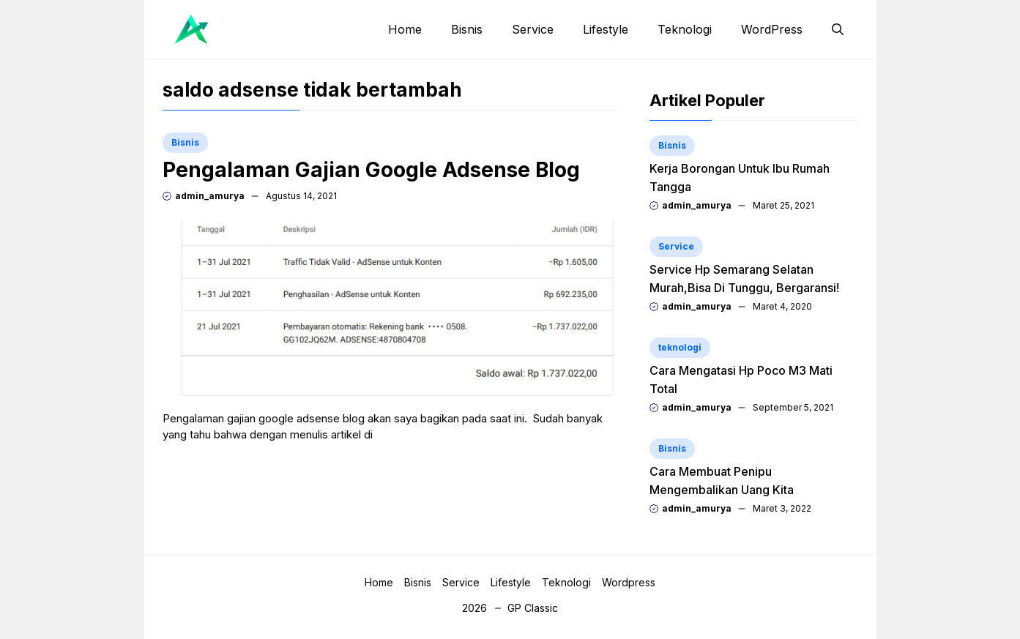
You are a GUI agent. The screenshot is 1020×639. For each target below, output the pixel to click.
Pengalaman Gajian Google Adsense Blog (371, 169)
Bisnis (467, 29)
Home (405, 29)
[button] (837, 29)
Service (533, 29)
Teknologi (685, 29)
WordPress (772, 29)
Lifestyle (605, 29)
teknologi (679, 347)
